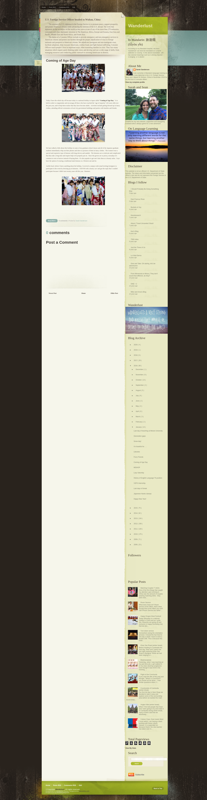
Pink (39, 30)
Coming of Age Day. (107, 100)
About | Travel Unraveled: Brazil (142, 223)
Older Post (114, 293)
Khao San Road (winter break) (151, 645)
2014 (136, 513)
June (138, 401)
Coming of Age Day (61, 60)
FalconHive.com (84, 791)
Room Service (146, 602)
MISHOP (137, 467)
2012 (136, 524)
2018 (136, 355)
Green (39, 25)
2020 (136, 345)
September (140, 385)
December (140, 369)
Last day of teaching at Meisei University (148, 431)
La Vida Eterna (136, 255)
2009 (136, 539)
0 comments (63, 221)
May (137, 406)
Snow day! (137, 441)
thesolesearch (136, 215)
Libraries (137, 452)
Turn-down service (147, 631)
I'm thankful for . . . (140, 446)
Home (44, 7)
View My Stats (130, 748)
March (138, 417)
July (137, 396)
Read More (52, 221)
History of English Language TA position (148, 478)
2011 (136, 529)
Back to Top (158, 788)
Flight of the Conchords (149, 674)
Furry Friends (138, 457)
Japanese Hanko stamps (142, 494)
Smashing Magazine (62, 792)
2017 (136, 360)
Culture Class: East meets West (152, 719)
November (140, 375)
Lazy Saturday (139, 473)
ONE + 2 (134, 284)
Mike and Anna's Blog (138, 292)
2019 (136, 350)
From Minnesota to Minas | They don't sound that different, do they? (143, 275)
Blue (39, 16)
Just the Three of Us (138, 247)
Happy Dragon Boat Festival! (151, 616)
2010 (136, 534)
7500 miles (135, 239)
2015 (136, 508)
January (139, 427)
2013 (136, 518)
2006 (136, 545)
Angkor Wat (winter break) (150, 705)
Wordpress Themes (62, 791)
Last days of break (140, 488)
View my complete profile (135, 82)
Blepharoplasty (146, 660)
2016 (136, 366)
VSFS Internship (139, 483)
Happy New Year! (140, 499)
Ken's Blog (134, 231)
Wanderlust (60, 789)
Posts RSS (52, 7)
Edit (73, 7)
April (137, 411)
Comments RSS (64, 7)
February (139, 422)
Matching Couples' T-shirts (150, 588)
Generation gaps (140, 436)
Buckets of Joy (136, 207)
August (138, 390)
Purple (39, 34)
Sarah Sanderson (142, 70)
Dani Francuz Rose (138, 199)
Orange (39, 21)
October (139, 380)
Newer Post (52, 293)
